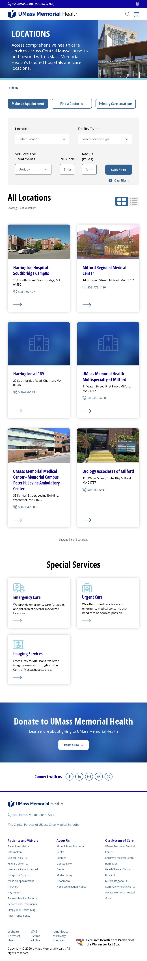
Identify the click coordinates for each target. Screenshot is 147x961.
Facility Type (88, 128)
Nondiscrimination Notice (71, 886)
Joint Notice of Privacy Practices (60, 936)
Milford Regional (114, 881)
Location (22, 128)
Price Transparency (19, 915)
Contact (61, 857)
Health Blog (21, 910)
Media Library (64, 875)
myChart (13, 886)
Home (14, 88)
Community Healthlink (118, 886)
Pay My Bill (14, 892)
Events (60, 869)
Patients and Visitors (23, 841)
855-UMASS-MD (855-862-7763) (33, 4)
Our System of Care (119, 841)
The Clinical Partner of (42, 825)
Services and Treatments (25, 156)
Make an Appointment (28, 103)
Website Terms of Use (14, 936)
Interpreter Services (19, 875)
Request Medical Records (22, 898)
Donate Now (71, 745)
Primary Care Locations (115, 103)
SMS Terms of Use (35, 936)
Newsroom (63, 881)
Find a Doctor (69, 103)
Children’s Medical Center (119, 857)
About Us (63, 841)
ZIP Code (67, 159)
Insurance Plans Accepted (23, 869)
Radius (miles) (87, 156)
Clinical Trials (15, 857)
